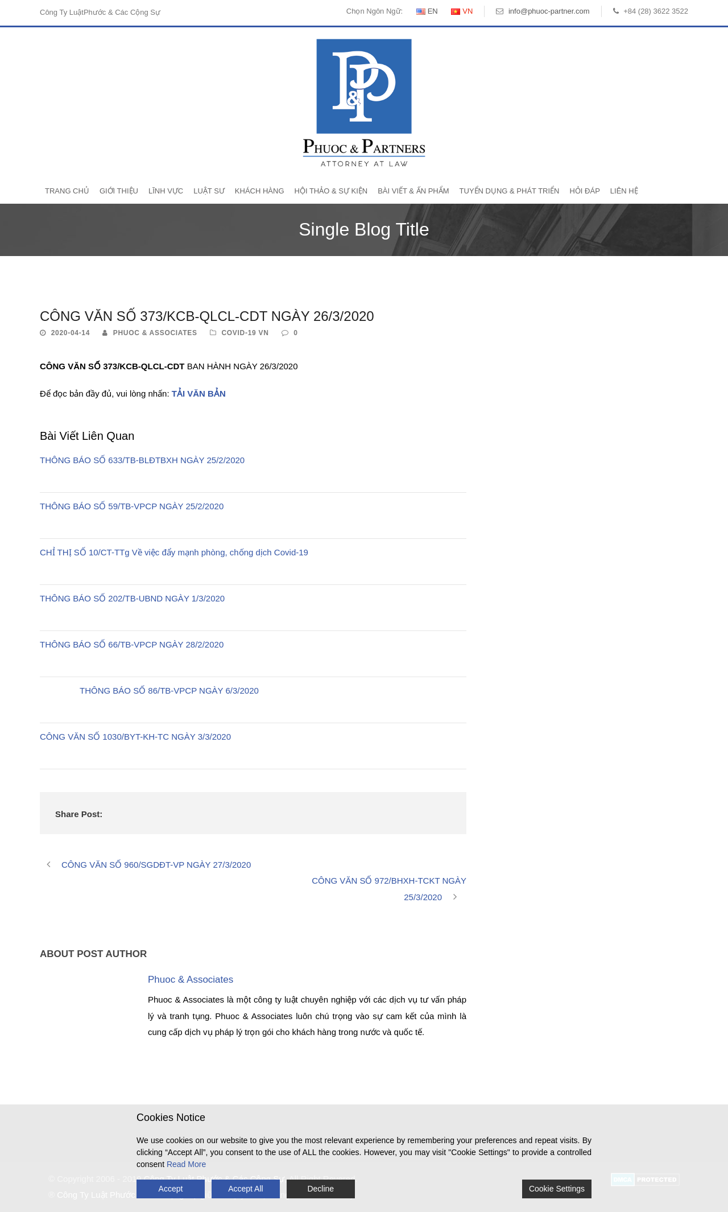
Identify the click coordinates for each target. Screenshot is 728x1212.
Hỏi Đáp (584, 191)
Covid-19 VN (244, 333)
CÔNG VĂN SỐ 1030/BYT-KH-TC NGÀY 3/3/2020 (135, 736)
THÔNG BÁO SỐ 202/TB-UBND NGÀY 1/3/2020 (132, 598)
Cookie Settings (557, 1188)
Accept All (245, 1188)
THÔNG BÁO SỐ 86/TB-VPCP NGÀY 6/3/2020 (169, 690)
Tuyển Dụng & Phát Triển (510, 191)
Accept (171, 1188)
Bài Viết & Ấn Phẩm (413, 191)
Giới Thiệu (119, 191)
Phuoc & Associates (155, 333)
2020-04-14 (70, 333)
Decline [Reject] (320, 1188)
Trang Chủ (67, 191)
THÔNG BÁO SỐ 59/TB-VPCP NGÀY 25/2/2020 (132, 506)
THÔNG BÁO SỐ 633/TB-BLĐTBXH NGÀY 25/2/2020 (142, 460)
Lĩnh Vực (165, 191)
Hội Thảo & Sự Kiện (331, 191)
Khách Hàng (259, 191)
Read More (186, 1164)
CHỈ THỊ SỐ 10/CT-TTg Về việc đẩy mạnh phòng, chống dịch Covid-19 (174, 552)
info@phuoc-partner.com (549, 11)
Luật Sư (209, 191)
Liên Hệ (624, 191)
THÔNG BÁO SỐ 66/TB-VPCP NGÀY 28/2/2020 (132, 644)
